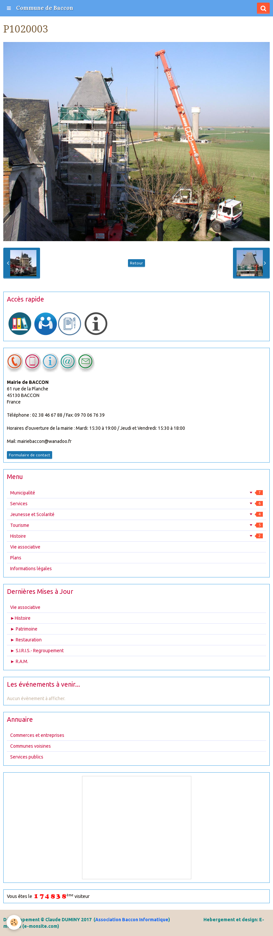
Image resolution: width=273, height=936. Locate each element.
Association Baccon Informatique (131, 919)
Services (136, 503)
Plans (15, 557)
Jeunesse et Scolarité (136, 514)
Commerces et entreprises (37, 735)
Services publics (26, 756)
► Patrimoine (23, 629)
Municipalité (136, 492)
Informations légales (31, 568)
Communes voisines (30, 746)
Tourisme (136, 525)
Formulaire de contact (29, 455)
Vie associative (25, 547)
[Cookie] (14, 922)
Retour (136, 263)
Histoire (136, 536)
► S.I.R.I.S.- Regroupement (37, 650)
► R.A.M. (19, 661)
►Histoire (20, 618)
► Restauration (26, 639)
